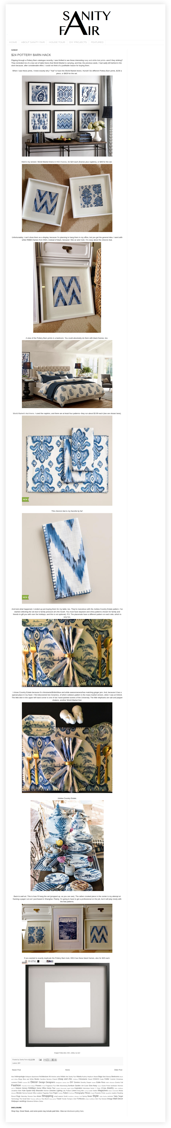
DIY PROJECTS (78, 42)
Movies (19, 1093)
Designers (50, 1082)
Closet (90, 1079)
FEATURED (97, 42)
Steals (89, 1096)
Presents (98, 1093)
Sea (34, 1096)
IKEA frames (61, 162)
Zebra (41, 1101)
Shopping (47, 1095)
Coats (102, 1079)
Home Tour (51, 1088)
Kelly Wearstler (37, 1091)
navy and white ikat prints (94, 60)
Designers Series (61, 1082)
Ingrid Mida (70, 1088)
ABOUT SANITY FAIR (33, 42)
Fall (122, 1082)
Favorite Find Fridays (28, 1085)
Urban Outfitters (90, 1099)
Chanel (54, 1079)
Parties (60, 1093)
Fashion (16, 1085)
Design (42, 1082)
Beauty (108, 1076)
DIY (19, 1063)
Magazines (103, 1090)
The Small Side (25, 1099)
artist (58, 1076)
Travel (59, 1099)
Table (116, 1096)
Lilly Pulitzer (67, 1090)
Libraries (52, 1091)
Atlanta (79, 1077)
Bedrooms (115, 1077)
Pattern (66, 1093)
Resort (13, 1096)
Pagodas (46, 1093)
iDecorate (63, 1088)
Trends (64, 1099)
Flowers (38, 1086)
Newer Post (16, 1070)
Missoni (13, 1093)
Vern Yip (98, 1099)
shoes (39, 1096)
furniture (71, 1086)
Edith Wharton (110, 1082)
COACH (96, 1079)
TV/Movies (81, 1099)
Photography (79, 1093)
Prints (103, 1093)
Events (117, 1082)
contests (14, 1082)
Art (50, 1077)
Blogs (20, 1079)
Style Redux (103, 1096)
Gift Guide (84, 1085)
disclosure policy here (75, 1111)
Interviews (86, 1088)
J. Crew (97, 1088)
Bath (104, 1076)
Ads (12, 1076)
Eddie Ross (100, 1082)
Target (120, 1096)
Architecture (43, 1077)
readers (114, 1093)
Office (34, 1093)
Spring (84, 1096)
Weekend (30, 1101)
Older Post (118, 1070)
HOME (13, 42)
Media (121, 1090)
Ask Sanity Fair (71, 1076)
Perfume (71, 1093)
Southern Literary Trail (75, 1096)
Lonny (86, 1090)
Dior (68, 1082)
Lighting (59, 1091)
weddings (23, 1101)
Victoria (103, 1099)
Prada (92, 1093)
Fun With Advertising (60, 1085)
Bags (100, 1077)
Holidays (32, 1088)
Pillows (87, 1093)
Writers (36, 1101)
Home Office (41, 1088)
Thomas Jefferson (35, 1099)
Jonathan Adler (16, 1090)
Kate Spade (26, 1091)
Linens (74, 1091)
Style (96, 1095)
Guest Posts (106, 1085)
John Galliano (118, 1088)
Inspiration (78, 1088)
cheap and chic (65, 1079)
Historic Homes (21, 1088)
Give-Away (93, 1086)
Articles (53, 1076)
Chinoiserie (83, 1079)
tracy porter (52, 1099)
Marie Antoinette (113, 1090)
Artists (62, 1077)
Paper (55, 1093)
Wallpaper (15, 1101)
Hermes (120, 1085)
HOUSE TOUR (57, 42)
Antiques (28, 1076)
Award (96, 1076)
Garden (78, 1086)
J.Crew (103, 1088)
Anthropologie (19, 1077)
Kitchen (46, 1090)
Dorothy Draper (86, 1082)
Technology (15, 1099)
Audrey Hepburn (87, 1076)
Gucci (99, 1085)
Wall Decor (118, 1099)
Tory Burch (45, 1099)
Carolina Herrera (46, 1079)
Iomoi (92, 1088)
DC (29, 1082)
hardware (114, 1085)
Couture (24, 1082)
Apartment (35, 1076)
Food (43, 1085)
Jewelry (110, 1088)
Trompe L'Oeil (71, 1099)
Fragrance (49, 1085)
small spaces (58, 1096)
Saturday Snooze (27, 1096)
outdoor (39, 1093)
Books (36, 1079)
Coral (20, 1082)
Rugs (18, 1096)
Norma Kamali (27, 1093)
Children (75, 1079)
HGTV (13, 1088)
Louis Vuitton (93, 1090)
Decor (34, 1082)
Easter (94, 1082)
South (66, 1096)
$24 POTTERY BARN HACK (31, 55)
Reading (120, 1093)
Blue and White (28, 1079)
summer (110, 1096)
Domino (77, 1082)
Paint (51, 1093)
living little (80, 1090)
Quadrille (108, 1093)
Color (106, 1079)
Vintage (109, 1099)
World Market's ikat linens (23, 413)
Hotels (58, 1088)
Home (67, 1070)
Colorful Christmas (116, 1079)
